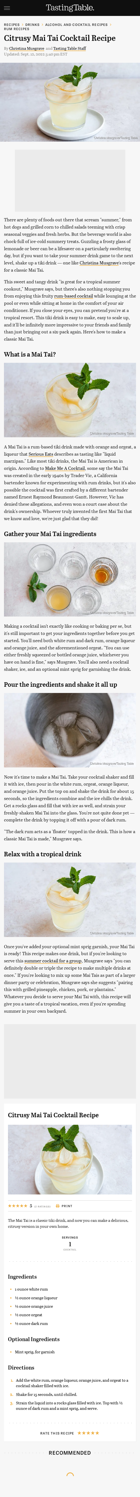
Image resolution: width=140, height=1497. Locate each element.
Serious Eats (41, 454)
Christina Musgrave (26, 48)
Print (64, 1206)
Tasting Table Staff (69, 48)
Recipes (12, 24)
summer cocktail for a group (53, 960)
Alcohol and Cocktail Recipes (76, 24)
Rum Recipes (16, 28)
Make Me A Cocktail (65, 468)
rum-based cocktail (73, 296)
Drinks (32, 24)
